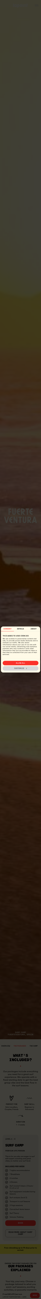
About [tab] (34, 629)
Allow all (20, 663)
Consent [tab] (7, 629)
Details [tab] (20, 629)
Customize (20, 668)
